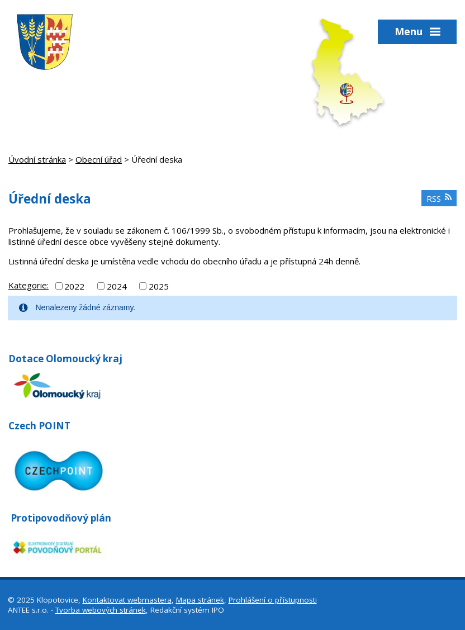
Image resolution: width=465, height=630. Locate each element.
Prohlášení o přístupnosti (273, 600)
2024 (117, 285)
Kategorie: (28, 285)
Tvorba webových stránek (100, 610)
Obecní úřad (98, 159)
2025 (159, 285)
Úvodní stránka (37, 159)
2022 (74, 285)
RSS (439, 198)
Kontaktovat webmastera (127, 600)
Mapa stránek (200, 600)
